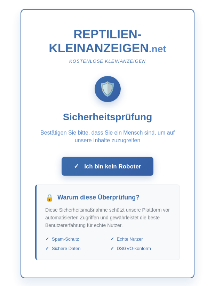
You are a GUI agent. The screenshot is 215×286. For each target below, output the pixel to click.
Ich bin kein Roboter (107, 168)
